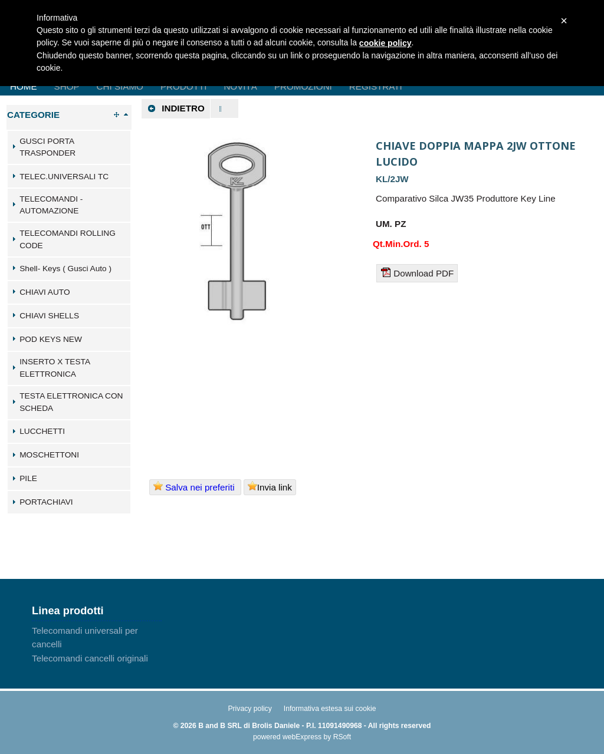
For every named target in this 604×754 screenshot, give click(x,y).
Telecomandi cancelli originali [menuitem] (90, 658)
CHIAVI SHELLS (49, 315)
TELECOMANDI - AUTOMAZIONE (51, 205)
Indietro (176, 108)
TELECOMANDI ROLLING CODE (67, 239)
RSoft (342, 737)
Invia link (270, 486)
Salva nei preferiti (195, 486)
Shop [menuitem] (67, 86)
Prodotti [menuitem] (183, 86)
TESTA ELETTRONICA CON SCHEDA (71, 402)
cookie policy (385, 43)
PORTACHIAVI (46, 502)
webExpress (302, 737)
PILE (28, 478)
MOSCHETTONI (49, 454)
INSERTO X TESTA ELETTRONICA (54, 367)
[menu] (97, 644)
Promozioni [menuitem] (303, 86)
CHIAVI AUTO (44, 292)
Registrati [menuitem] (375, 86)
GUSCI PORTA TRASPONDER (47, 147)
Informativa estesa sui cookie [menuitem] (330, 708)
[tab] (69, 147)
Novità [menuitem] (240, 86)
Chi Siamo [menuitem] (120, 86)
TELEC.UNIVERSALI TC (64, 176)
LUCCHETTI (42, 431)
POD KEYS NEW (50, 339)
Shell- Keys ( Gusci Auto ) (65, 268)
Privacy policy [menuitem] (249, 708)
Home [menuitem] (23, 86)
